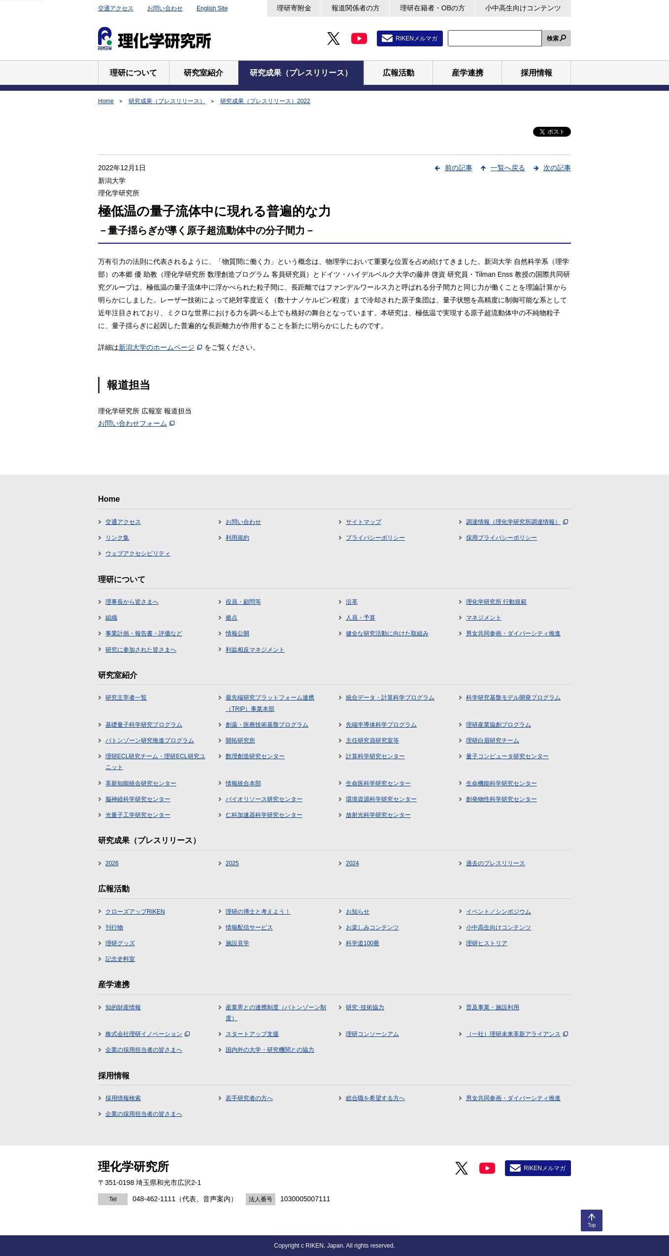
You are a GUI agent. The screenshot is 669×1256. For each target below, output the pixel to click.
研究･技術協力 (365, 1007)
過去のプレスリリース (495, 863)
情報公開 (237, 633)
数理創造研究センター (255, 756)
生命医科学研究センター (378, 783)
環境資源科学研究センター (381, 799)
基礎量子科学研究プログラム (143, 724)
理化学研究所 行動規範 (496, 601)
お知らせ (357, 911)
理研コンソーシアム (372, 1034)
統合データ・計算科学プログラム (390, 697)
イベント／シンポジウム (498, 911)
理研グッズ (120, 943)
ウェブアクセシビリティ (137, 553)
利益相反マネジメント (255, 649)
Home (106, 101)
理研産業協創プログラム (498, 724)
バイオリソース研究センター (264, 799)
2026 (112, 863)
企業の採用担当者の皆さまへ (143, 1049)
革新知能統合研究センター (140, 783)
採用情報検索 (123, 1098)
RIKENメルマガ (416, 38)
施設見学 (237, 943)
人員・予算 (360, 617)
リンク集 (117, 537)
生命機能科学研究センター (501, 783)
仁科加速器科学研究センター (264, 815)
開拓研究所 (240, 740)
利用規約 (237, 537)
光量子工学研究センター (137, 815)
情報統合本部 (243, 783)
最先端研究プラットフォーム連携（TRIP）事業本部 (270, 703)
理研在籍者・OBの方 (432, 8)
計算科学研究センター (375, 756)
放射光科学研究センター (378, 815)
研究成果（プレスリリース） (167, 101)
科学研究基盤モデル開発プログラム (513, 697)
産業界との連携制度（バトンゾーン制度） (276, 1013)
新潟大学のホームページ (160, 347)
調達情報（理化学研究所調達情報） (517, 521)
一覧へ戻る (508, 168)
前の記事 (458, 168)
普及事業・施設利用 (492, 1007)
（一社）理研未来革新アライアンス (517, 1034)
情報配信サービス (249, 927)
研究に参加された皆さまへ (140, 649)
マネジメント (484, 617)
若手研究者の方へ (249, 1098)
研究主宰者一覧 (126, 697)
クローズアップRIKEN (135, 911)
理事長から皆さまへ (132, 601)
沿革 (352, 601)
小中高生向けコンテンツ (523, 8)
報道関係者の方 (356, 8)
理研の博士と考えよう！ (258, 911)
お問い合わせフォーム (136, 423)
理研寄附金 (294, 8)
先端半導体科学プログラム (381, 724)
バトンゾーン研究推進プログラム (149, 740)
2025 (232, 863)
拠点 (231, 617)
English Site (212, 8)
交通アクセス (116, 8)
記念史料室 (120, 959)
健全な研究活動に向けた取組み (387, 633)
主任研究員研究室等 (372, 740)
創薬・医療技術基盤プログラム (267, 724)
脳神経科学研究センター (137, 799)
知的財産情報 (123, 1007)
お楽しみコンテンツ (372, 927)
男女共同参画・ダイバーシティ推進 (513, 633)
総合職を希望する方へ (375, 1098)
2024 (352, 863)
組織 (111, 617)
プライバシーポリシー (375, 537)
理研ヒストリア (486, 943)
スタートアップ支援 (252, 1034)
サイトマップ (363, 521)
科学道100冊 (362, 943)
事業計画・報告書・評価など (143, 633)
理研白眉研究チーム (492, 740)
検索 (553, 38)
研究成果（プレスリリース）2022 (265, 101)
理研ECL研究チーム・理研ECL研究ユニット (155, 762)
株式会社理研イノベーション (147, 1034)
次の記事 (557, 168)
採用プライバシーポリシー (501, 537)
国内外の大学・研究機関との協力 (270, 1049)
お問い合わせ (165, 8)
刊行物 (114, 927)
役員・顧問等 (243, 601)
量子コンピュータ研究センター (507, 756)
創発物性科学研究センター (501, 799)
